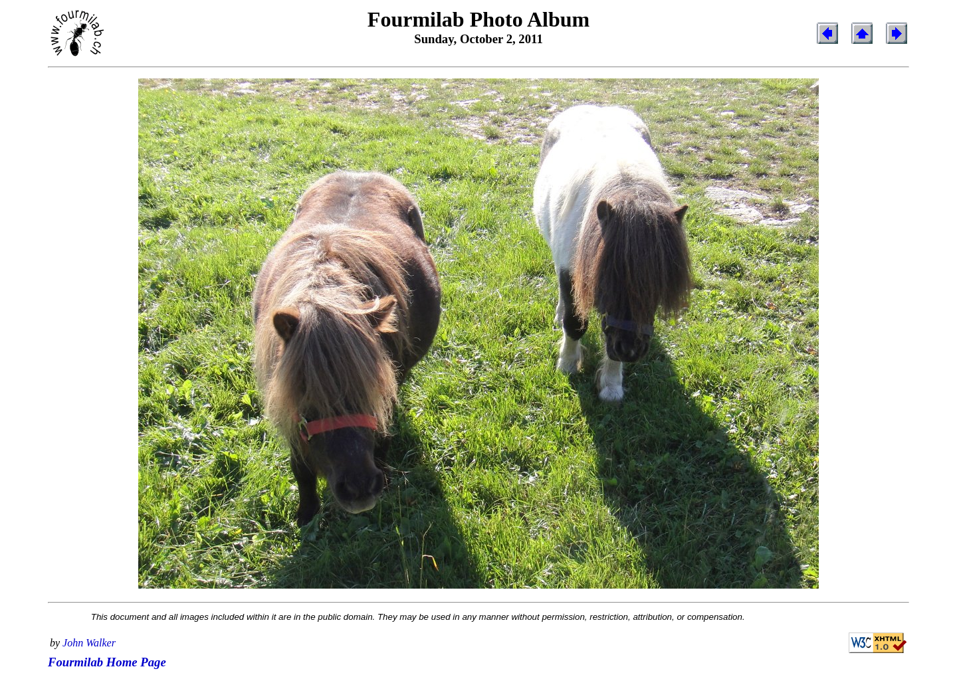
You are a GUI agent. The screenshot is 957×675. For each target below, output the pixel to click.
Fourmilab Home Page (107, 662)
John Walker (89, 642)
